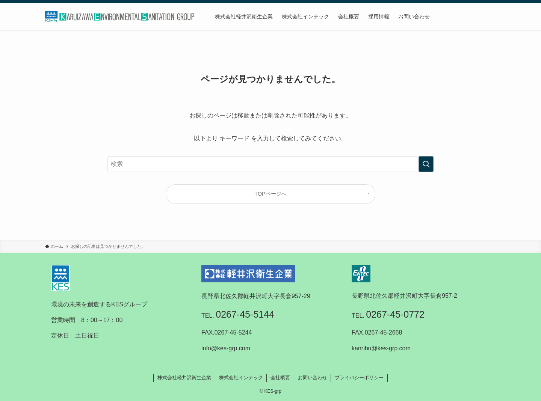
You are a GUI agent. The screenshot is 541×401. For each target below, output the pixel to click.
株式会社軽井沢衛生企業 (184, 377)
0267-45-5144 (245, 314)
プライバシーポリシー (359, 377)
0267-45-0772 (395, 314)
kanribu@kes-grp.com (381, 348)
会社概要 (280, 377)
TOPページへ (270, 194)
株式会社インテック (241, 377)
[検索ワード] (270, 164)
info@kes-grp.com (225, 348)
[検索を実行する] (426, 164)
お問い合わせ (312, 377)
